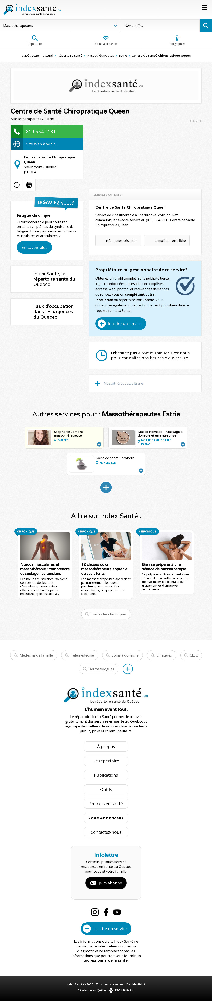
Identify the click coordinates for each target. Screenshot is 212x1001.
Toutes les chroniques (109, 614)
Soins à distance (106, 40)
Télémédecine (82, 655)
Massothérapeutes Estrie (123, 383)
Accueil (48, 55)
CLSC (194, 655)
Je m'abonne (110, 883)
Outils (106, 789)
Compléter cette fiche (170, 240)
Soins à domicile (125, 655)
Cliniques (164, 655)
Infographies (177, 40)
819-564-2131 (41, 131)
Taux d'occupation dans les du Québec (53, 312)
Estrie (123, 55)
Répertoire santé (70, 55)
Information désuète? (121, 240)
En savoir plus (34, 247)
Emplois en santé (106, 803)
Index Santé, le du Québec (54, 279)
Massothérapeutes (100, 55)
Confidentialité (135, 984)
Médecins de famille (36, 655)
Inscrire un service (125, 323)
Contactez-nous (106, 832)
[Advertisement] (145, 154)
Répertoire (35, 40)
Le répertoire (106, 761)
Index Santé (74, 984)
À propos (106, 746)
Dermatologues (101, 668)
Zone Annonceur (106, 818)
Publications (106, 775)
